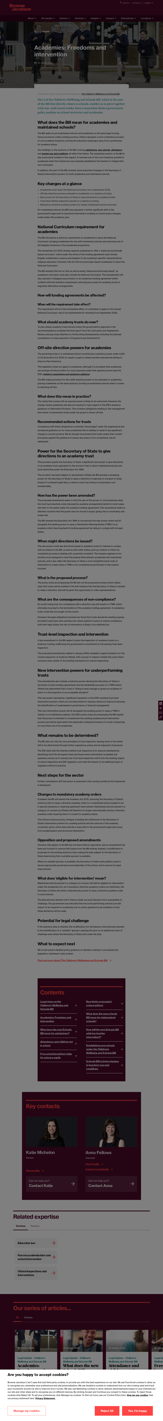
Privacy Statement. (45, 1399)
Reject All (107, 1411)
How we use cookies (137, 1396)
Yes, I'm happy (137, 1411)
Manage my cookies (27, 1411)
